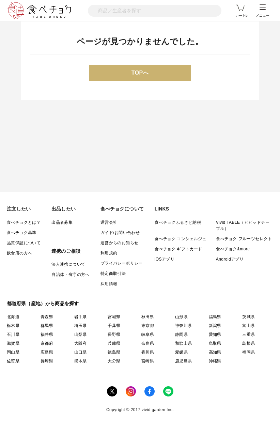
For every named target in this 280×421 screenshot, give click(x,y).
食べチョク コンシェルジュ (181, 238)
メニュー (262, 10)
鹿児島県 (183, 361)
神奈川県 (183, 325)
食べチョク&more (233, 249)
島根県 (248, 343)
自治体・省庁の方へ (70, 274)
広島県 (47, 352)
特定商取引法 (113, 273)
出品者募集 (62, 222)
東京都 (147, 325)
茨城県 (248, 316)
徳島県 (114, 352)
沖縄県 (215, 361)
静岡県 (181, 334)
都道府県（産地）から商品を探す (43, 303)
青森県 (47, 316)
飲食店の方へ (19, 253)
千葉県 (114, 325)
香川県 (147, 352)
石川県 (13, 334)
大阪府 (80, 343)
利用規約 (109, 253)
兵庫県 (114, 343)
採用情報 (109, 283)
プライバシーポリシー (121, 263)
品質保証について (24, 242)
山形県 (181, 316)
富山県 (248, 325)
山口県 (80, 352)
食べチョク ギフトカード (178, 249)
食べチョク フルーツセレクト (244, 238)
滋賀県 (13, 343)
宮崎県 (147, 361)
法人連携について (68, 264)
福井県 (47, 334)
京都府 (47, 343)
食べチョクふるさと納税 (178, 222)
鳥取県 (215, 343)
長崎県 (47, 361)
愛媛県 (181, 352)
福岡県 (248, 352)
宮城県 (114, 316)
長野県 (114, 334)
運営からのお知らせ (119, 242)
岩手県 (80, 316)
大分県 (114, 361)
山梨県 (80, 334)
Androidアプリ (230, 259)
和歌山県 (183, 343)
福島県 (215, 316)
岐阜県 (147, 334)
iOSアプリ (164, 259)
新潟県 (215, 325)
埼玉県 (80, 325)
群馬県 (47, 325)
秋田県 (147, 316)
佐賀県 (13, 361)
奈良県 (147, 343)
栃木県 (13, 325)
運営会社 (109, 222)
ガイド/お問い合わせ (120, 232)
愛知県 (215, 334)
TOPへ (140, 73)
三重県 (248, 334)
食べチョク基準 (21, 232)
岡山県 (13, 352)
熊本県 (80, 361)
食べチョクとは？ (24, 222)
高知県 (215, 352)
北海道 (13, 316)
